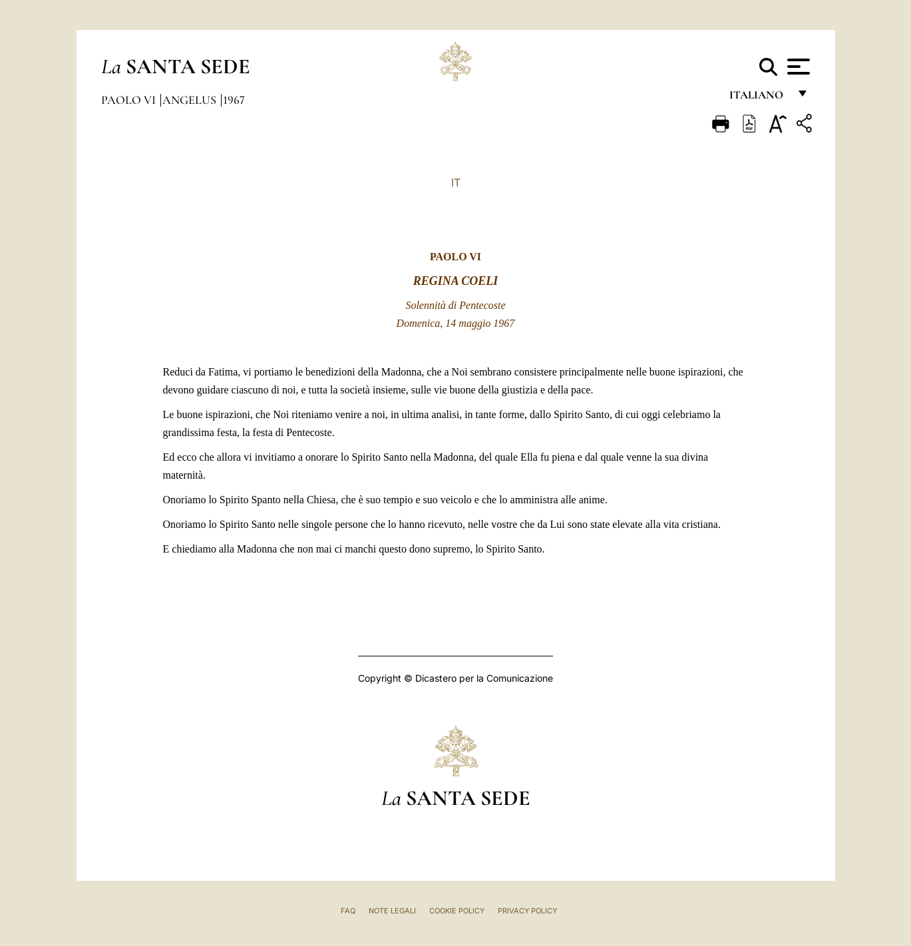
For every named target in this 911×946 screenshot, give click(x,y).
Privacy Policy (527, 910)
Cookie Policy (456, 910)
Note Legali (392, 910)
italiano (759, 98)
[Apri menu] (797, 66)
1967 (234, 100)
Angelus (190, 100)
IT (455, 182)
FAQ (348, 910)
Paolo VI (129, 100)
